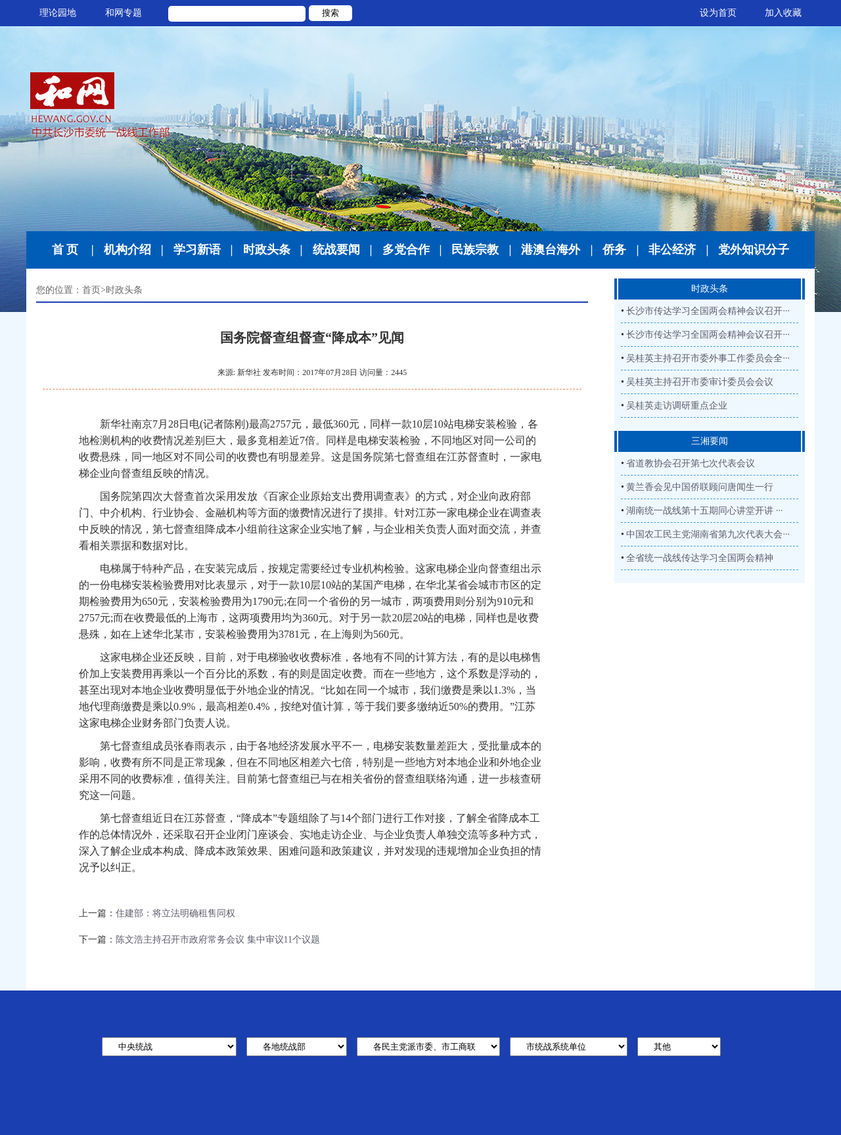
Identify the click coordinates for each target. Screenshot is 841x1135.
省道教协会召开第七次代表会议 (690, 463)
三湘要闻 (709, 441)
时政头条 (266, 249)
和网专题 (123, 13)
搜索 (330, 13)
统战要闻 (336, 249)
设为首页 (718, 13)
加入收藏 (783, 13)
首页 (91, 290)
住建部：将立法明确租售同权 (175, 913)
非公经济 (672, 249)
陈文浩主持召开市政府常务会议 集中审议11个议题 (218, 940)
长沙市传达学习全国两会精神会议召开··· (708, 311)
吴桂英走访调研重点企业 (676, 406)
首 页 (65, 249)
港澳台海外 (550, 249)
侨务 (614, 249)
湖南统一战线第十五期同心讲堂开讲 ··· (704, 511)
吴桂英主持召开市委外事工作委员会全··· (708, 358)
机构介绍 (127, 249)
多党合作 (406, 249)
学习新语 (197, 249)
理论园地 (57, 13)
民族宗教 (475, 249)
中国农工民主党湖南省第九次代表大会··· (708, 534)
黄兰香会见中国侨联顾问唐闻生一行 (699, 487)
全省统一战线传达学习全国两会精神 (699, 558)
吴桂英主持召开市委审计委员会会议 (699, 382)
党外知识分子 (753, 249)
